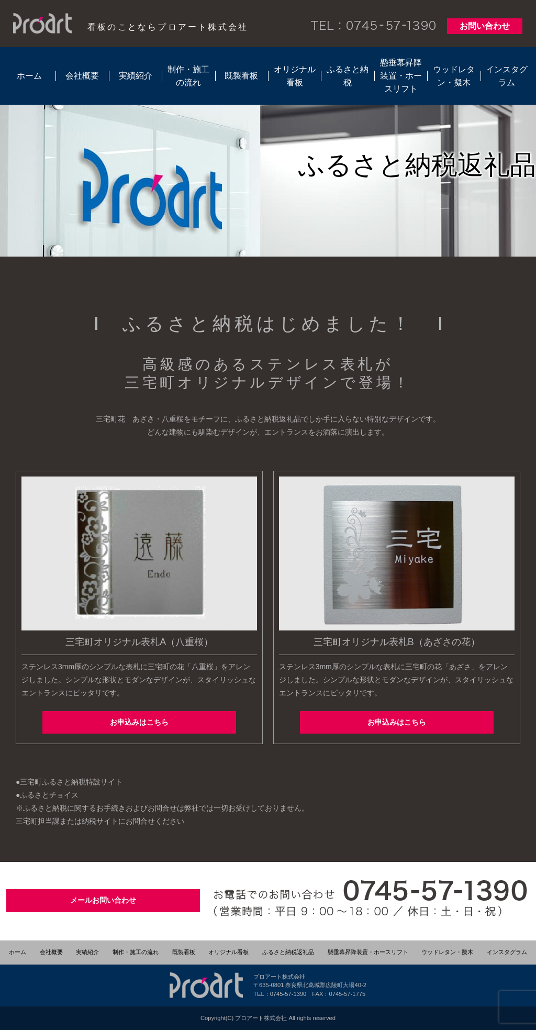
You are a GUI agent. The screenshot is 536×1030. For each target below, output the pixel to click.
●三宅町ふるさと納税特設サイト (69, 782)
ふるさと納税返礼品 (288, 952)
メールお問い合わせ (103, 900)
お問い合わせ (485, 25)
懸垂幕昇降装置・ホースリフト (401, 75)
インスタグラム (507, 76)
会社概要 (82, 75)
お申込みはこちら (139, 722)
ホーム (29, 75)
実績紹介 (135, 75)
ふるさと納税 (347, 76)
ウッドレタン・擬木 (454, 76)
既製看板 (241, 75)
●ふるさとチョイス (47, 795)
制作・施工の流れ (188, 76)
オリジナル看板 (295, 76)
